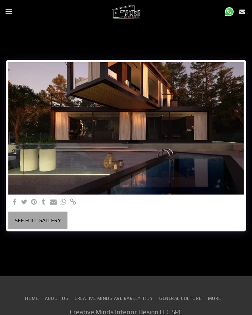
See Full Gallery (38, 220)
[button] (8, 11)
